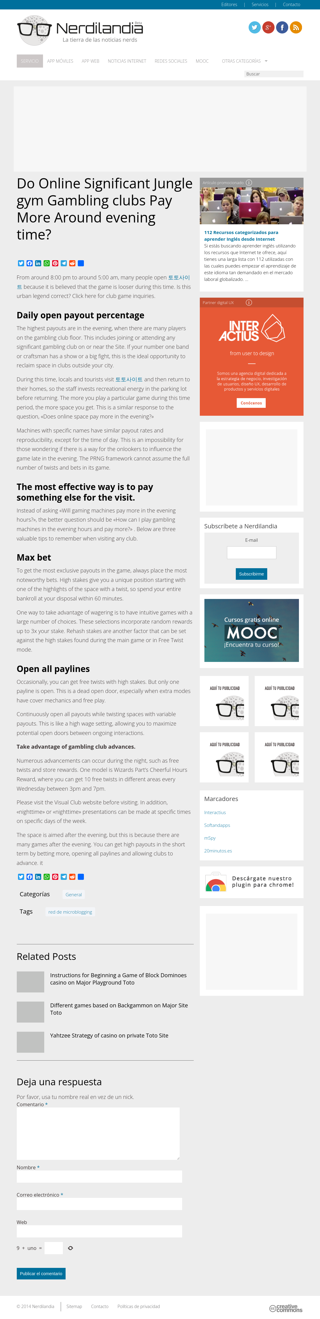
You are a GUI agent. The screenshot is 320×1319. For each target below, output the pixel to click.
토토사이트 (129, 379)
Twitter (255, 27)
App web (90, 61)
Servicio (30, 61)
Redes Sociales (171, 61)
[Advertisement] (160, 129)
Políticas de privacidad (138, 1306)
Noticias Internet (127, 61)
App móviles (60, 61)
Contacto (291, 4)
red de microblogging (70, 912)
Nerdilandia (43, 1306)
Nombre (28, 1167)
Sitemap (74, 1306)
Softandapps (217, 825)
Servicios (260, 4)
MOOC (202, 61)
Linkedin (296, 27)
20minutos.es (218, 851)
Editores (229, 4)
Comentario (32, 1104)
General (74, 894)
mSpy (210, 838)
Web (22, 1222)
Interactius (215, 812)
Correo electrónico (40, 1195)
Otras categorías (240, 61)
